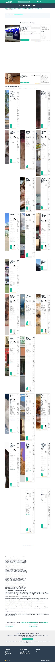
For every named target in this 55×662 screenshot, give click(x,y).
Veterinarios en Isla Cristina (33, 624)
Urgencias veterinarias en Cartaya (38, 16)
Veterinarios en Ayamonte (10, 624)
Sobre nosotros (7, 651)
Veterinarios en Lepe (9, 626)
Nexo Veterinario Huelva (28, 491)
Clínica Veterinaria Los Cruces (43, 92)
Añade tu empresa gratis (27, 638)
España (6, 8)
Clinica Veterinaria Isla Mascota (28, 338)
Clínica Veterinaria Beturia (25, 74)
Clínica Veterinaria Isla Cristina (28, 395)
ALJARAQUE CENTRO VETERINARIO (44, 179)
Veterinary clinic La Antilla (43, 132)
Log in (48, 1)
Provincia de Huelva (44, 622)
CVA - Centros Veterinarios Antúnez (12, 445)
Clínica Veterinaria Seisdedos (28, 179)
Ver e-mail (30, 209)
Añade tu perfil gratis (41, 1)
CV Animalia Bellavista (28, 215)
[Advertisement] (27, 57)
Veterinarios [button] (33, 1)
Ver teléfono (24, 82)
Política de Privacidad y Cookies (25, 653)
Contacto (37, 651)
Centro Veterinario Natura (12, 395)
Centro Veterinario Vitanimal (43, 261)
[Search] (23, 2)
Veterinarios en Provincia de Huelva (14, 8)
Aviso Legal (22, 652)
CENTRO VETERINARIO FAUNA (28, 296)
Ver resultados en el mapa (21, 19)
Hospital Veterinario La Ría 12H (12, 296)
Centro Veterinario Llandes (12, 132)
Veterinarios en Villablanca (33, 626)
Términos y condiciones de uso (25, 651)
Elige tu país (7, 660)
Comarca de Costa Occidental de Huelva (29, 622)
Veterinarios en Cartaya (18, 14)
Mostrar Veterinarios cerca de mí (33, 19)
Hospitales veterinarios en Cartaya (25, 16)
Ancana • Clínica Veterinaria (43, 296)
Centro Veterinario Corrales (43, 215)
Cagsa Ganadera (12, 338)
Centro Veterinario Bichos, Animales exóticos (28, 445)
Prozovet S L (12, 214)
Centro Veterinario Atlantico (26, 26)
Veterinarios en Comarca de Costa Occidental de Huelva (32, 8)
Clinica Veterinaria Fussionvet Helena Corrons (43, 445)
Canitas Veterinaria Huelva (12, 261)
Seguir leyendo (31, 34)
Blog (5, 654)
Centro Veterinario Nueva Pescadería (43, 396)
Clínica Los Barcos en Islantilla (28, 132)
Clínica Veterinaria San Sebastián (43, 492)
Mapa (35, 27)
